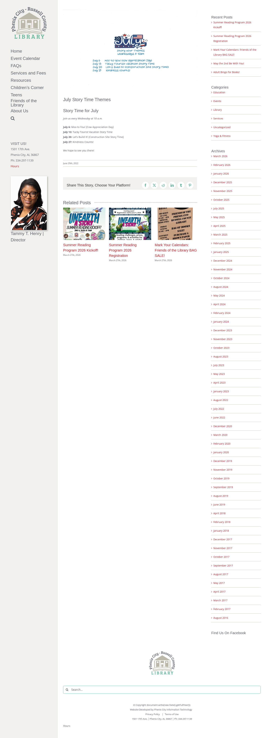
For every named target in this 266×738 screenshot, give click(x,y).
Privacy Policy (152, 714)
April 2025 (219, 226)
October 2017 (221, 556)
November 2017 (222, 548)
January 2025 (221, 252)
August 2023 (220, 356)
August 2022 (220, 400)
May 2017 (219, 583)
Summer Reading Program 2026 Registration (123, 250)
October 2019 (221, 478)
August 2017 (220, 574)
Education (219, 92)
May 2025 (219, 217)
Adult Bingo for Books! (226, 72)
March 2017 (220, 600)
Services (218, 118)
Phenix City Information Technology (173, 709)
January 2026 (221, 173)
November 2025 (222, 191)
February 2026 (221, 165)
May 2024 (219, 295)
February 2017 (221, 609)
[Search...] (162, 690)
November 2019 (222, 469)
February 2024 (221, 313)
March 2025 (220, 234)
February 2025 (221, 243)
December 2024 (222, 260)
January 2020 (221, 452)
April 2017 (219, 591)
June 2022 (219, 417)
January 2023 (221, 391)
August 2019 (220, 496)
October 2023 (221, 347)
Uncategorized (222, 127)
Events (217, 101)
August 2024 (220, 286)
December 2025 (222, 182)
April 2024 (219, 304)
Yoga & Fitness (222, 136)
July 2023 (218, 365)
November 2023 (222, 339)
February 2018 (221, 522)
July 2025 (218, 208)
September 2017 (223, 565)
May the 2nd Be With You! (228, 63)
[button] (29, 118)
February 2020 (221, 443)
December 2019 (222, 461)
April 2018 (219, 513)
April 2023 (219, 382)
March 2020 (220, 435)
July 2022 (218, 408)
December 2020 (222, 426)
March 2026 (220, 156)
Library (217, 109)
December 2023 (222, 330)
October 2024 (221, 278)
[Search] (67, 690)
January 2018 (221, 530)
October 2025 (221, 199)
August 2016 (220, 617)
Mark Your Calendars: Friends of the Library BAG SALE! (176, 250)
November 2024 (222, 269)
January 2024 (221, 321)
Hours (15, 166)
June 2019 (219, 504)
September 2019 (223, 487)
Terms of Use (172, 714)
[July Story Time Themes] (130, 50)
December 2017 (222, 539)
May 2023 (219, 374)
